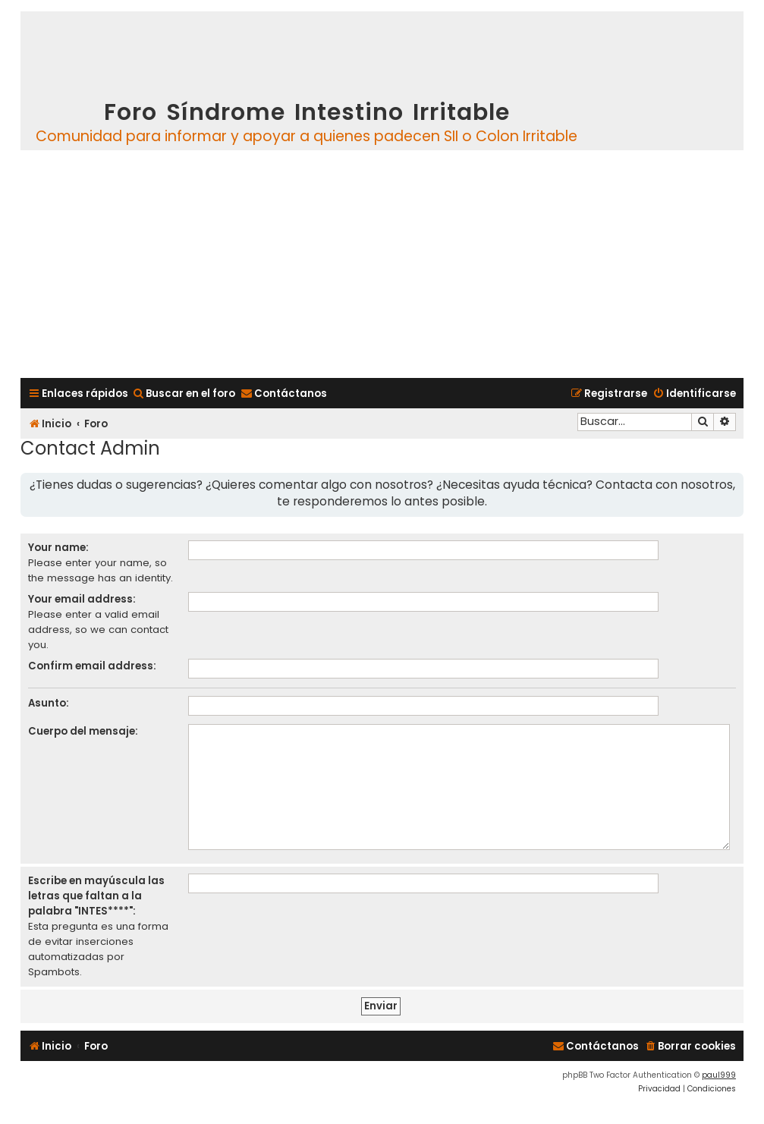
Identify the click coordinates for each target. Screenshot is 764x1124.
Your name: (58, 547)
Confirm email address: (92, 666)
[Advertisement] (382, 264)
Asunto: (48, 703)
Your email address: (82, 599)
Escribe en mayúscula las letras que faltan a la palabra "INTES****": (96, 896)
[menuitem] (183, 394)
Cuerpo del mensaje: (83, 731)
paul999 (719, 1075)
